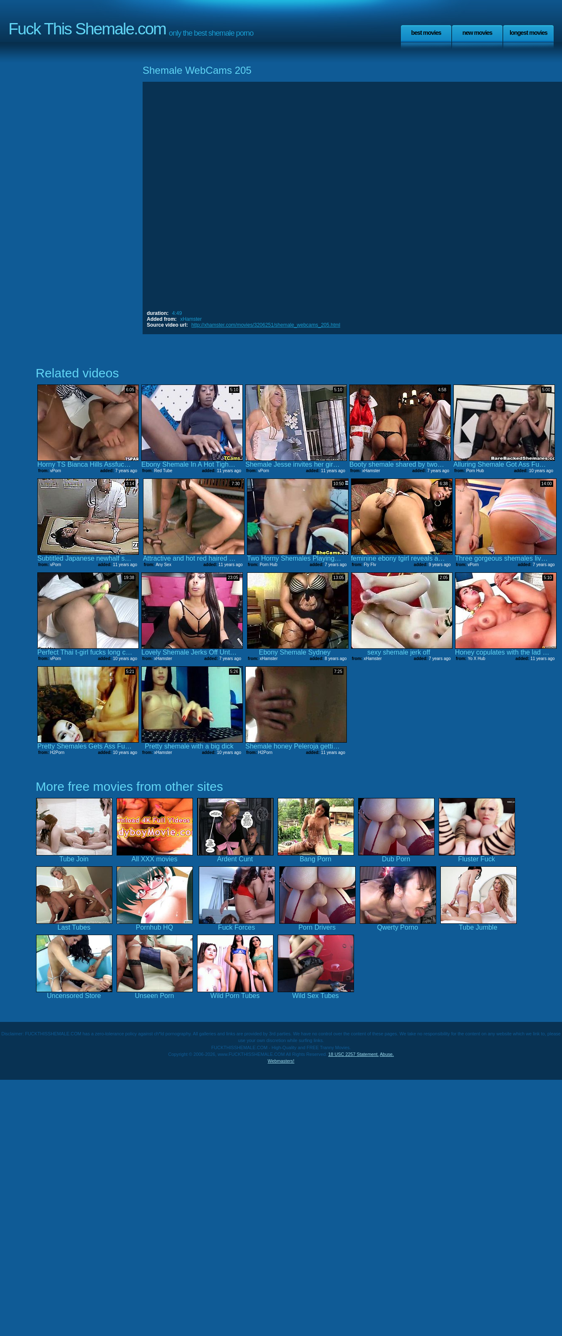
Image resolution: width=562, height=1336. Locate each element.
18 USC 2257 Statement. (353, 1054)
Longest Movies (528, 32)
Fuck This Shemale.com (87, 29)
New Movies (477, 32)
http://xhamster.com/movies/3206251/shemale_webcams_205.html (265, 325)
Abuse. (387, 1054)
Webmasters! (281, 1060)
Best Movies (426, 32)
